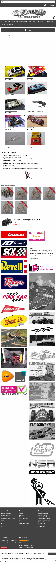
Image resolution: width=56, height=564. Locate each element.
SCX (43, 21)
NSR (17, 21)
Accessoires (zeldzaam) (43, 513)
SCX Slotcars (30, 78)
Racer (30, 21)
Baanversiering (41, 521)
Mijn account (51, 5)
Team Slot (6, 24)
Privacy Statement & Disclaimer (8, 518)
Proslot (25, 21)
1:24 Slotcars (41, 525)
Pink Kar (21, 21)
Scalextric (39, 21)
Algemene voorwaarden (6, 513)
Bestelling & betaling (5, 515)
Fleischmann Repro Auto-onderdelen (13, 146)
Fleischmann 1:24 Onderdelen (33, 146)
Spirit (2, 24)
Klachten (3, 523)
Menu (28, 30)
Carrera (2, 21)
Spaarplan (3, 520)
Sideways (47, 21)
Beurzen (21, 520)
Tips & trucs (22, 516)
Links (20, 521)
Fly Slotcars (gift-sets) (32, 127)
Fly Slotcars (29, 94)
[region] (18, 556)
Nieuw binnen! (41, 526)
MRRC (9, 21)
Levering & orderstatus (6, 516)
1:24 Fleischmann (14, 24)
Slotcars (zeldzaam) (42, 515)
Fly (6, 21)
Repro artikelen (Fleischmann (44, 520)
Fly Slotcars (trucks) (9, 127)
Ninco (13, 21)
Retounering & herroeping (7, 521)
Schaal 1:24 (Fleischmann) (44, 518)
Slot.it (52, 21)
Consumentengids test (24, 523)
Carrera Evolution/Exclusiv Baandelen (35, 111)
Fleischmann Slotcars (9, 94)
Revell (34, 21)
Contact (2, 526)
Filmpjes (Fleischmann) (24, 525)
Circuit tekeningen (23, 518)
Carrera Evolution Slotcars (11, 111)
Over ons (21, 515)
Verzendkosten (4, 525)
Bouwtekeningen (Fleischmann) (45, 516)
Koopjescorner (22, 24)
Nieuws (21, 513)
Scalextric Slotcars (9, 78)
